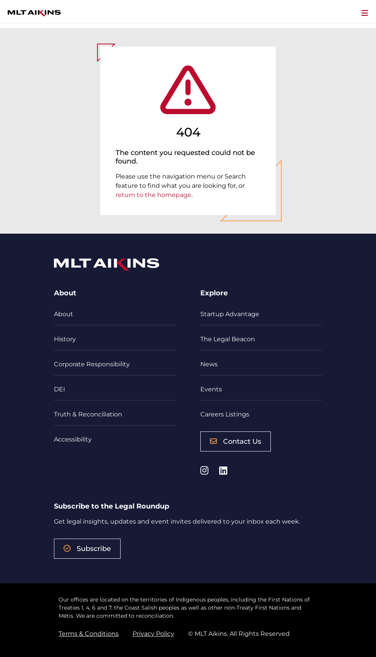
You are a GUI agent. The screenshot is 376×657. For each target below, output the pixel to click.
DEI (59, 389)
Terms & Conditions (89, 633)
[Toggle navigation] (364, 13)
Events (211, 389)
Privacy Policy (153, 633)
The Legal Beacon (227, 339)
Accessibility (73, 439)
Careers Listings (224, 414)
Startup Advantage (229, 314)
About (63, 314)
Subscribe (87, 548)
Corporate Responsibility (92, 364)
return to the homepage (153, 195)
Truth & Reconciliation (88, 414)
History (65, 339)
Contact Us (235, 441)
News (209, 364)
